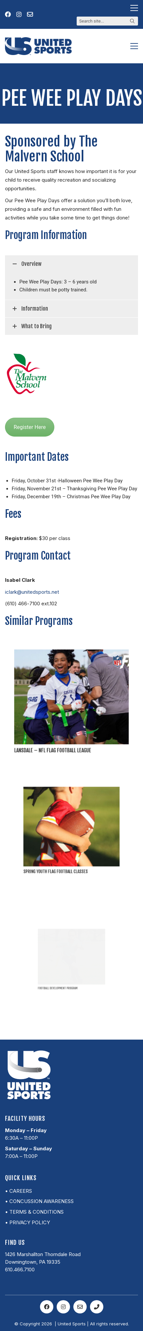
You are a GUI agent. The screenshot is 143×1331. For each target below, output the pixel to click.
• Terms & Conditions (34, 1212)
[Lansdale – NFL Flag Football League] (71, 698)
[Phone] (96, 1306)
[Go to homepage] (38, 46)
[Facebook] (46, 1306)
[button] (134, 8)
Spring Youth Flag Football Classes (63, 852)
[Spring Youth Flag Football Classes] (71, 828)
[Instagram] (63, 1306)
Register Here (30, 427)
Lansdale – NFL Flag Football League (58, 736)
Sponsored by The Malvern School (51, 149)
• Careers (18, 1191)
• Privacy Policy (27, 1222)
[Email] (80, 1306)
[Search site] (132, 22)
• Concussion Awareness (39, 1201)
